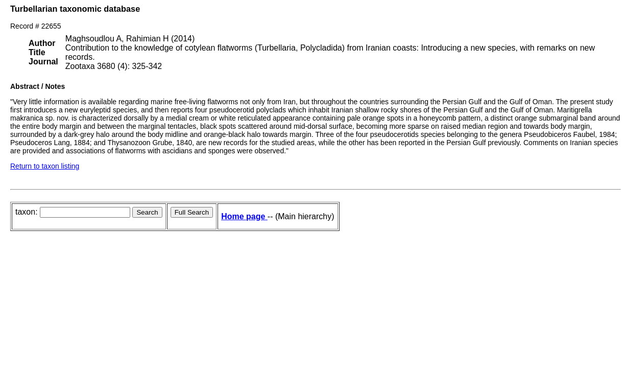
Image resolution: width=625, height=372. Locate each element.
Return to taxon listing (44, 166)
